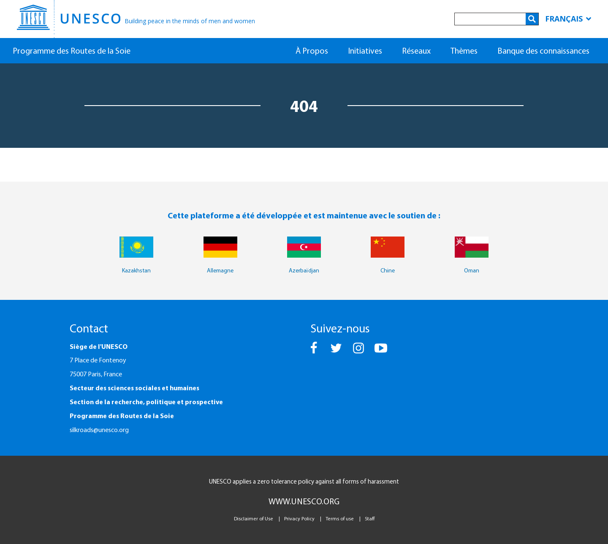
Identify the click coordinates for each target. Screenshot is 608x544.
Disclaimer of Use (253, 518)
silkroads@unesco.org (99, 429)
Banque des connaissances (543, 50)
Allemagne (220, 270)
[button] (314, 352)
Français (568, 18)
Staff (370, 518)
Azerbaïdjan (304, 270)
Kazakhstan (136, 270)
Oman (471, 270)
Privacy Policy (299, 518)
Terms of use (340, 518)
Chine (387, 270)
